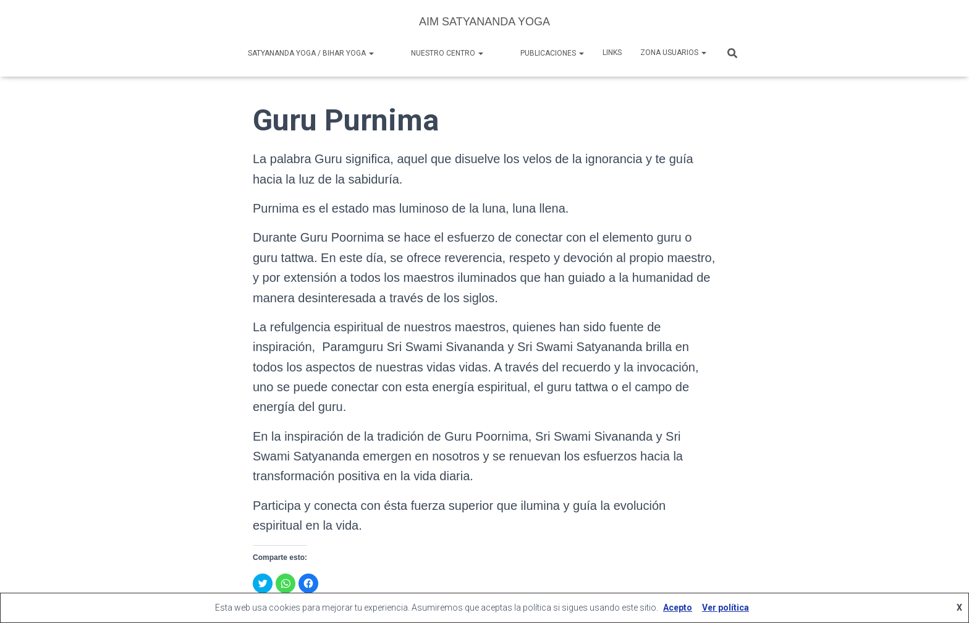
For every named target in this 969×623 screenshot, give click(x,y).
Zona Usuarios (673, 52)
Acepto (677, 607)
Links (612, 52)
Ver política (725, 607)
